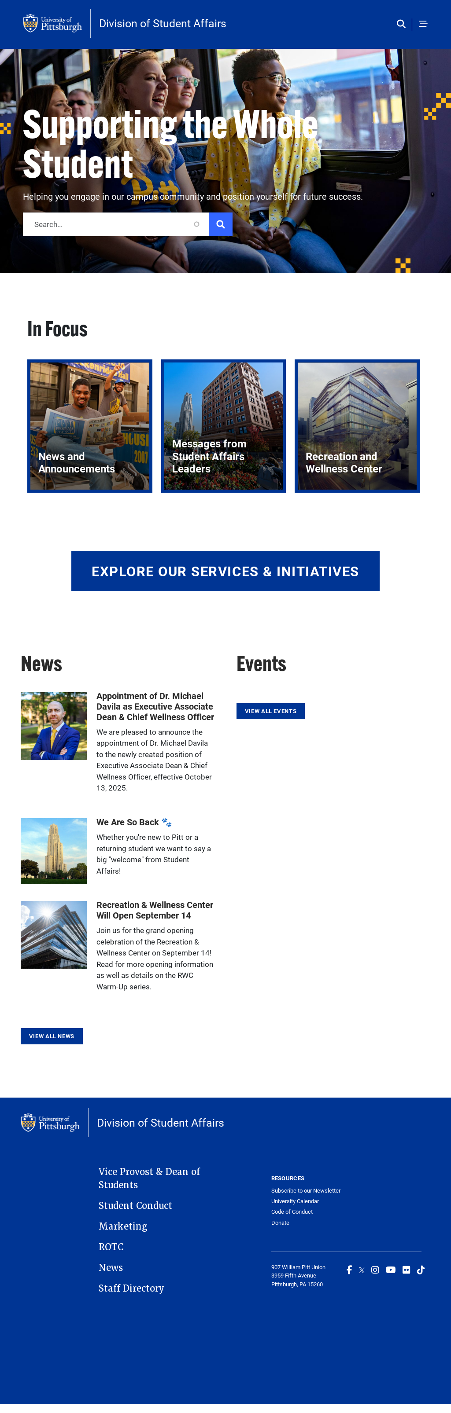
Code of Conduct (292, 1211)
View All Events (270, 710)
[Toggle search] (403, 24)
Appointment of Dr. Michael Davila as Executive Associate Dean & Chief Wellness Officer (155, 706)
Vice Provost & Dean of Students (149, 1178)
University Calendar (295, 1201)
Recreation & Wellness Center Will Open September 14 (154, 910)
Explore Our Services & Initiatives (225, 571)
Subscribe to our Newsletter (305, 1190)
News (111, 1268)
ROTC (111, 1247)
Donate (280, 1222)
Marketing (123, 1226)
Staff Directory (131, 1288)
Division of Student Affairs (162, 23)
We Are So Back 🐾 (134, 821)
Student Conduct (135, 1206)
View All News (51, 1036)
